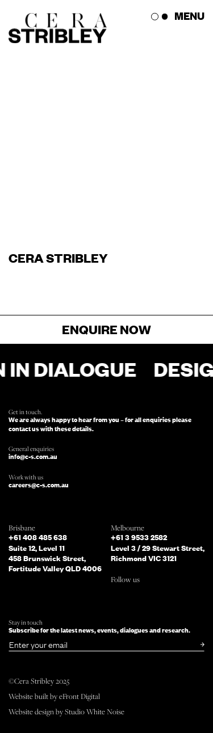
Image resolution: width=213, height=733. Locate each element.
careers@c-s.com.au (39, 485)
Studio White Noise (94, 711)
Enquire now (106, 329)
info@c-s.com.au (33, 456)
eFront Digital (79, 696)
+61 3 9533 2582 (139, 537)
